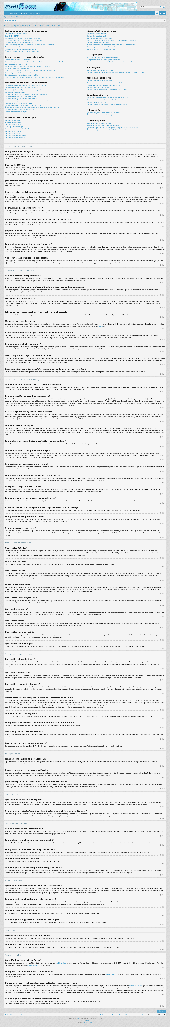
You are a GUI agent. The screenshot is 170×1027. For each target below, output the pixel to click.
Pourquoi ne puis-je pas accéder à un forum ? (21, 99)
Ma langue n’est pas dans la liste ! (17, 68)
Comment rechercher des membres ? (100, 87)
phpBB (101, 326)
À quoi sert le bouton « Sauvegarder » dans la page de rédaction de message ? (32, 107)
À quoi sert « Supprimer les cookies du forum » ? (22, 51)
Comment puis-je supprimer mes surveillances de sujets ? (107, 104)
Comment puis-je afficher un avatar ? (18, 73)
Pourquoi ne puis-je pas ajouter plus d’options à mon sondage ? (27, 94)
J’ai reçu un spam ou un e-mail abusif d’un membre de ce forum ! (109, 62)
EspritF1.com (13, 13)
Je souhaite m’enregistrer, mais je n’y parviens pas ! (23, 38)
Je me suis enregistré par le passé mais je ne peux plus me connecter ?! (30, 45)
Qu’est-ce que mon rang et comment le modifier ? (22, 75)
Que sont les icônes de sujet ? (15, 138)
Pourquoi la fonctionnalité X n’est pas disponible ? (104, 125)
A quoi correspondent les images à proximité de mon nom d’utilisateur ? (30, 70)
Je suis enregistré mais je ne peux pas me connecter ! (24, 40)
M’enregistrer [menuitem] (165, 13)
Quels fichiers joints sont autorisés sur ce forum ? (104, 113)
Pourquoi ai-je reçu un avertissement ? (18, 103)
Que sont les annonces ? (13, 131)
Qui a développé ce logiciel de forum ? (100, 123)
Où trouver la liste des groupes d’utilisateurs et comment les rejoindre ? (111, 40)
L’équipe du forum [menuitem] (118, 1015)
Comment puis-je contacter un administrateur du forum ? (106, 130)
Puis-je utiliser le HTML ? (13, 122)
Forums (25, 13)
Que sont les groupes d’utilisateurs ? (99, 38)
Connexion (20, 17)
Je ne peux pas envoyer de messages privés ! (102, 57)
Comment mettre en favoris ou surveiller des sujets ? (105, 100)
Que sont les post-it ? (12, 133)
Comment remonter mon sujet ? (16, 112)
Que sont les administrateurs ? (97, 34)
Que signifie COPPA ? (12, 36)
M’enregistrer (32, 17)
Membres (36, 13)
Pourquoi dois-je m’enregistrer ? (16, 34)
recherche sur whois (136, 986)
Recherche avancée (163, 7)
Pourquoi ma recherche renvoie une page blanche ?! (105, 85)
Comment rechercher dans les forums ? (100, 81)
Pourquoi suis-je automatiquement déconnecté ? (22, 49)
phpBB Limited (61, 963)
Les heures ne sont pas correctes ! (17, 64)
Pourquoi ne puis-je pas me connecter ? (19, 42)
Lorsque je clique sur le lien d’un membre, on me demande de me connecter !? (34, 77)
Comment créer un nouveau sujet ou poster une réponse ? (25, 85)
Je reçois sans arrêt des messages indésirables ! (103, 60)
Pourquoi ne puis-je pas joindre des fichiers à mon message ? (26, 101)
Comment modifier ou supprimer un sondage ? (21, 96)
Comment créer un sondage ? (15, 92)
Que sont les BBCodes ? (13, 120)
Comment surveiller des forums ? (98, 102)
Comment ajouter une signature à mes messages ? (23, 90)
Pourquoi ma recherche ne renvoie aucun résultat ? (104, 83)
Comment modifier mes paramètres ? (18, 60)
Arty (87, 1020)
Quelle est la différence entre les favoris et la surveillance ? (107, 98)
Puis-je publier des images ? (15, 127)
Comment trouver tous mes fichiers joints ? (101, 115)
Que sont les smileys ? (13, 124)
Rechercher (160, 7)
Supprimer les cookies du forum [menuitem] (136, 1015)
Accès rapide (6, 13)
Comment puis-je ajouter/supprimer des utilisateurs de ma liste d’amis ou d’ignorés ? (116, 72)
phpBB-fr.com (88, 1022)
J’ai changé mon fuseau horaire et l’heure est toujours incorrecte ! (28, 66)
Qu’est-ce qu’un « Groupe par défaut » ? (101, 47)
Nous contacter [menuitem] (106, 1015)
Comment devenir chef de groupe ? (99, 42)
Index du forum (22, 1015)
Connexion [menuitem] (161, 13)
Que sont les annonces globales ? (17, 129)
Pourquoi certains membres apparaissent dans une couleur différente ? (111, 45)
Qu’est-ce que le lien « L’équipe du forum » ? (102, 49)
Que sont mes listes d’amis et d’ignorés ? (101, 70)
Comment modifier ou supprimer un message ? (21, 88)
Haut (163, 161)
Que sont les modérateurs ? (96, 36)
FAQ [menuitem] (158, 13)
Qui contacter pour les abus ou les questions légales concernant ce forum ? (113, 128)
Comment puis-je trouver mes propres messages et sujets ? (107, 89)
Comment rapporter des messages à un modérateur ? (23, 105)
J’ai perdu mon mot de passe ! (15, 47)
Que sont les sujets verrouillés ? (16, 135)
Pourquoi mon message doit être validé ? (19, 109)
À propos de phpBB (34, 965)
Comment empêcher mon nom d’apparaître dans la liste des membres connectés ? (34, 62)
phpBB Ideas (110, 974)
